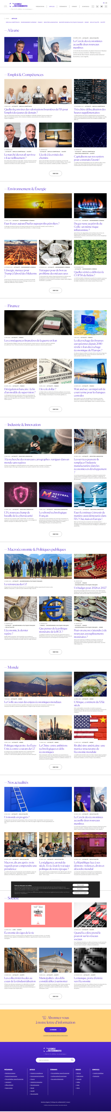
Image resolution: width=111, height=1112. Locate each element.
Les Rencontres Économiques (58, 1077)
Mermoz (79, 1074)
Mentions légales (45, 1103)
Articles (51, 6)
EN (106, 3)
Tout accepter (80, 885)
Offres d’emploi (9, 1086)
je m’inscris (53, 1030)
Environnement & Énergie (28, 22)
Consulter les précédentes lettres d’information (55, 1036)
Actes (78, 1086)
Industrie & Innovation (51, 22)
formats (78, 1070)
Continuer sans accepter (80, 893)
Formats (74, 6)
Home (7, 18)
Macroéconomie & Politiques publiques (71, 22)
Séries (78, 1088)
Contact (68, 1103)
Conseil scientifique (98, 1074)
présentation (8, 1070)
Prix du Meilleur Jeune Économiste (14, 1080)
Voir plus (55, 173)
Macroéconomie (35, 1086)
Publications (80, 1077)
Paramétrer (80, 889)
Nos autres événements (57, 1080)
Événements (63, 6)
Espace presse (9, 1088)
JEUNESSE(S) (85, 6)
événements (53, 1070)
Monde (87, 22)
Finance (40, 22)
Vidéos (78, 1083)
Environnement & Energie (37, 1077)
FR (103, 3)
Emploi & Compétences (13, 22)
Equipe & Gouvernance (11, 1077)
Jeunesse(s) (8, 1083)
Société (102, 22)
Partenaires (96, 1077)
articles (32, 1070)
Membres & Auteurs (10, 1074)
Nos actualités (94, 22)
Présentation (40, 6)
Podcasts (79, 1080)
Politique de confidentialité (58, 1103)
